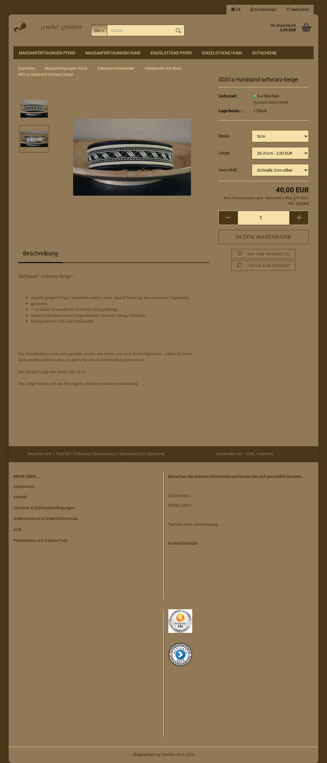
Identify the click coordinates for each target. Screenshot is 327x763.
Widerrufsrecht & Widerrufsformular (45, 518)
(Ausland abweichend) (270, 102)
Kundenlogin (263, 9)
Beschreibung (40, 253)
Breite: (224, 136)
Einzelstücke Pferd (171, 53)
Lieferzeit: (227, 96)
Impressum (23, 486)
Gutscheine (264, 53)
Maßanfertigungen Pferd (47, 53)
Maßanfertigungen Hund (113, 53)
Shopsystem (144, 754)
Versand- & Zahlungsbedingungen (43, 507)
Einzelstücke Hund (222, 53)
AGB (17, 529)
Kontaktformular (183, 543)
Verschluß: (228, 169)
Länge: (224, 153)
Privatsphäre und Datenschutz (40, 540)
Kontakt (20, 496)
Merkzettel (297, 9)
